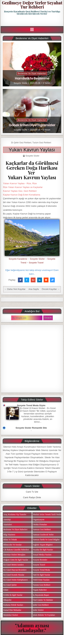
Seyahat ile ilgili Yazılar (43, 549)
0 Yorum (46, 83)
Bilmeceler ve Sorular (12, 545)
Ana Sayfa (34, 289)
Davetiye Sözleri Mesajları (14, 554)
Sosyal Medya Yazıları (42, 554)
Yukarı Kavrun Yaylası (32, 149)
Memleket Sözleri (10, 615)
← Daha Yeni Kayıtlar (15, 289)
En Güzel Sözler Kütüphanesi (15, 580)
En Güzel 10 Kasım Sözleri (32, 408)
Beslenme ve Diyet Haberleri (32, 73)
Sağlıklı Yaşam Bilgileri (43, 545)
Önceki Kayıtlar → (51, 289)
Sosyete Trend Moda (41, 570)
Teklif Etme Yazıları (41, 580)
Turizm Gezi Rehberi (41, 142)
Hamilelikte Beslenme (32, 78)
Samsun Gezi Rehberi (42, 529)
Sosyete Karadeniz (18, 259)
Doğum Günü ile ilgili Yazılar (15, 560)
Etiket (5, 590)
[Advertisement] (32, 20)
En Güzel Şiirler (10, 585)
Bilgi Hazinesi (9, 534)
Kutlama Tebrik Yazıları (13, 605)
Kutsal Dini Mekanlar (12, 610)
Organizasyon (38, 519)
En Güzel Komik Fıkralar (13, 575)
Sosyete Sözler (20, 83)
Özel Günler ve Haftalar (43, 600)
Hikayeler (7, 600)
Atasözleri (7, 524)
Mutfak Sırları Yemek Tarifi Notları (47, 514)
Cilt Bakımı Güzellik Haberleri (16, 549)
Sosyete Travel (36, 262)
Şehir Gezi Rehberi (22, 142)
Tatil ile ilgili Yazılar (41, 575)
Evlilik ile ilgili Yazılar (12, 595)
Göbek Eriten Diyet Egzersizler (32, 125)
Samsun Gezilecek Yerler (43, 534)
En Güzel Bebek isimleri (13, 565)
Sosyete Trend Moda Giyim (31, 405)
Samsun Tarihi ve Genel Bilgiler (46, 539)
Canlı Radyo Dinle (32, 497)
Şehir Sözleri (38, 610)
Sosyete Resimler (40, 560)
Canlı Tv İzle (32, 491)
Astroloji (7, 519)
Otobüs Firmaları (40, 524)
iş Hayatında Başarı (41, 595)
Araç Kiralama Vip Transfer (14, 514)
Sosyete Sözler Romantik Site (31, 428)
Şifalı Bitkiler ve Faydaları (44, 615)
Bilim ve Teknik (10, 539)
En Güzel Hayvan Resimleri (14, 570)
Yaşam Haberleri (40, 590)
